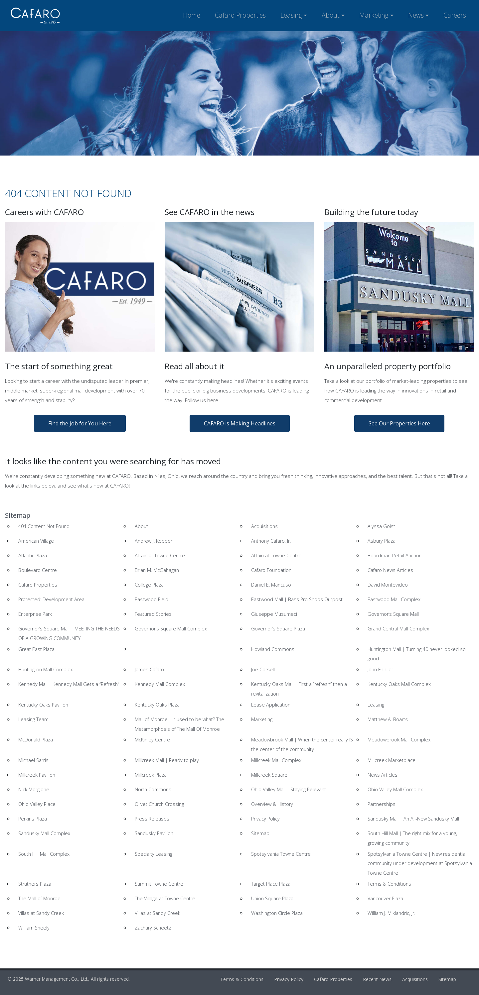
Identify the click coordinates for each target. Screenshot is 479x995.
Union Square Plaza (272, 898)
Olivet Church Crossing (159, 804)
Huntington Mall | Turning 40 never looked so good (417, 654)
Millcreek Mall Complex (276, 760)
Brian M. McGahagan (157, 570)
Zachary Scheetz (153, 928)
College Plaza (149, 585)
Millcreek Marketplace (391, 760)
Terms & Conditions (389, 884)
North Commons (153, 789)
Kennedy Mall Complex (160, 684)
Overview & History (272, 804)
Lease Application (270, 705)
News (416, 15)
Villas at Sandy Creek (41, 913)
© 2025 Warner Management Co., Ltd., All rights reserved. (69, 979)
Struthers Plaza (34, 884)
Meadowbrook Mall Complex (399, 739)
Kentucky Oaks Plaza (157, 705)
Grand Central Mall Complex (398, 628)
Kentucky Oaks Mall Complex (399, 684)
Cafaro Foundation (271, 570)
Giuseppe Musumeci (274, 614)
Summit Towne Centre (159, 884)
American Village (36, 541)
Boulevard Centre (37, 570)
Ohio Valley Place (37, 804)
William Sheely (34, 928)
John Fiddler (380, 669)
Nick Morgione (33, 789)
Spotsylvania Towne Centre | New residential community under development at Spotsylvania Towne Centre (420, 863)
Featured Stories (153, 614)
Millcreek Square (269, 775)
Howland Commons (272, 649)
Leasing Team (33, 719)
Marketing (374, 15)
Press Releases (152, 819)
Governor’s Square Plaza (278, 628)
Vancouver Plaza (385, 898)
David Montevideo (388, 585)
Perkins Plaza (32, 819)
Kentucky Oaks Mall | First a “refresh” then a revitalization (299, 689)
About (331, 15)
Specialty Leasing (153, 854)
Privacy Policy (265, 819)
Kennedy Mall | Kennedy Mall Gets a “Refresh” (68, 684)
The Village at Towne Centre (165, 898)
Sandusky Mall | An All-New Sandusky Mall (413, 819)
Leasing (291, 15)
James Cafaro (149, 669)
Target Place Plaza (270, 884)
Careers (454, 15)
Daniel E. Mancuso (271, 585)
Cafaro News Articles (390, 570)
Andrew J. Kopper (153, 541)
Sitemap (260, 833)
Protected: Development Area (51, 599)
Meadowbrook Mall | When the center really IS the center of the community (302, 744)
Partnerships (382, 804)
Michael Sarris (33, 760)
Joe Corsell (263, 669)
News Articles (383, 775)
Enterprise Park (35, 614)
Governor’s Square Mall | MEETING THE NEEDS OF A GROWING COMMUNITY (69, 633)
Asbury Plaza (382, 541)
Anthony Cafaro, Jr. (271, 541)
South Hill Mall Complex (44, 854)
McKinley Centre (152, 739)
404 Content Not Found (44, 526)
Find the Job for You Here (79, 423)
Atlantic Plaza (32, 555)
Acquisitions (264, 526)
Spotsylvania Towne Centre (281, 854)
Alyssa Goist (381, 526)
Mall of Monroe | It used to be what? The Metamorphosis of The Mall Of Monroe (179, 724)
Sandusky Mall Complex (44, 833)
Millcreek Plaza (151, 775)
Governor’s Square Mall (393, 614)
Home (191, 15)
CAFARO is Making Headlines (239, 423)
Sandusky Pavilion (154, 833)
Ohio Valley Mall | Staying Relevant (288, 789)
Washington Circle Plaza (277, 913)
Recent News (377, 979)
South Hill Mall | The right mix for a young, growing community (412, 838)
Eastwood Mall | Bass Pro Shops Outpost (297, 599)
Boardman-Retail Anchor (394, 555)
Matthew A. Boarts (388, 719)
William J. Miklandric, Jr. (391, 913)
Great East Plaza (36, 649)
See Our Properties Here (399, 423)
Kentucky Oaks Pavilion (43, 705)
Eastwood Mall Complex (394, 599)
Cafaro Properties (240, 15)
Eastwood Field (151, 599)
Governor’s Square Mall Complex (171, 628)
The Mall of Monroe (39, 898)
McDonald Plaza (35, 739)
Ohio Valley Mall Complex (395, 789)
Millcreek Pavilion (36, 775)
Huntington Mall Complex (45, 669)
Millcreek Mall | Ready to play (167, 760)
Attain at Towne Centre (160, 555)
